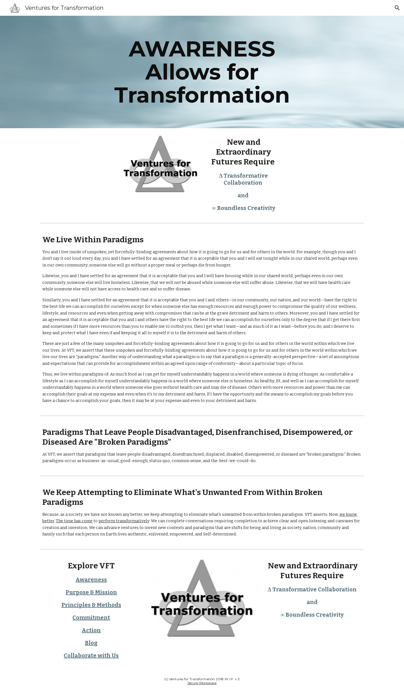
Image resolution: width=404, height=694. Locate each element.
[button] (397, 8)
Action (91, 630)
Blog (91, 642)
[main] (202, 71)
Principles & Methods (91, 605)
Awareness (91, 579)
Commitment (91, 617)
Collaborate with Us (91, 655)
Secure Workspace (202, 683)
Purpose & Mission (91, 592)
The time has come (74, 520)
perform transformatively (123, 520)
